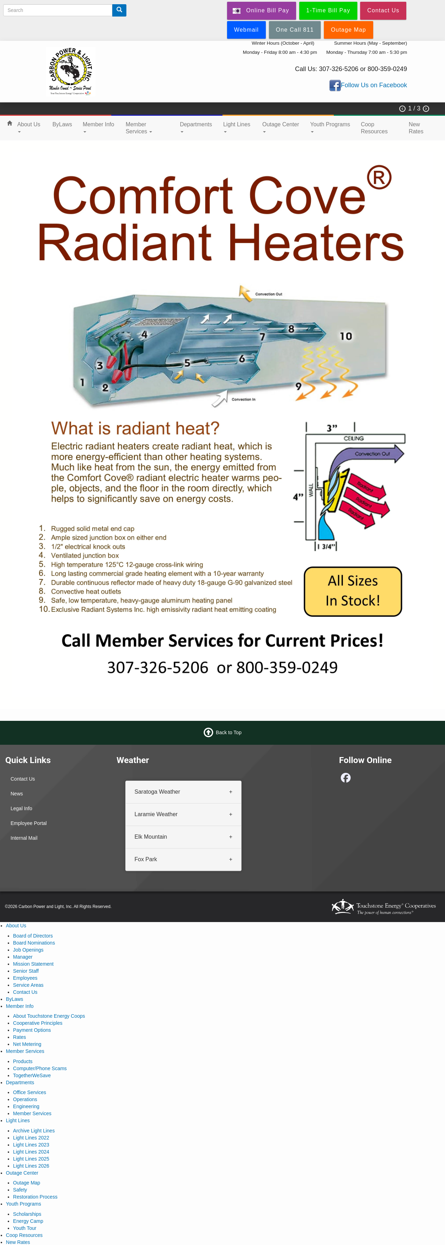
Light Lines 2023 (31, 1145)
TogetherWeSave (32, 1075)
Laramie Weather (155, 814)
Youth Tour (24, 1228)
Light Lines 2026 (31, 1166)
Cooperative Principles (37, 1023)
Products (22, 1061)
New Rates (416, 127)
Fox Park (145, 859)
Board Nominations (34, 943)
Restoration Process (35, 1197)
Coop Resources (374, 127)
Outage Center (280, 127)
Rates (19, 1037)
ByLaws (62, 124)
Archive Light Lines (34, 1130)
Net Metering (27, 1044)
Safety (20, 1190)
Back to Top (229, 732)
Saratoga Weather (157, 792)
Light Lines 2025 (31, 1159)
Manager (22, 957)
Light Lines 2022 (31, 1138)
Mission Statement (33, 964)
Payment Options (32, 1030)
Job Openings (28, 950)
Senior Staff (26, 971)
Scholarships (27, 1214)
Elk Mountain (150, 837)
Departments (196, 127)
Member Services (139, 127)
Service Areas (28, 985)
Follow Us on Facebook (374, 85)
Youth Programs (330, 127)
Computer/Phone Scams (40, 1068)
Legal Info (21, 808)
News (17, 793)
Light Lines (236, 127)
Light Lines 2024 (31, 1152)
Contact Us (23, 779)
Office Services (29, 1092)
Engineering (26, 1106)
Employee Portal (29, 823)
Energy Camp (28, 1221)
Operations (25, 1099)
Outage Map (26, 1183)
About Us (28, 127)
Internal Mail (24, 838)
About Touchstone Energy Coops (49, 1016)
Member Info (98, 127)
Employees (25, 978)
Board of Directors (33, 936)
